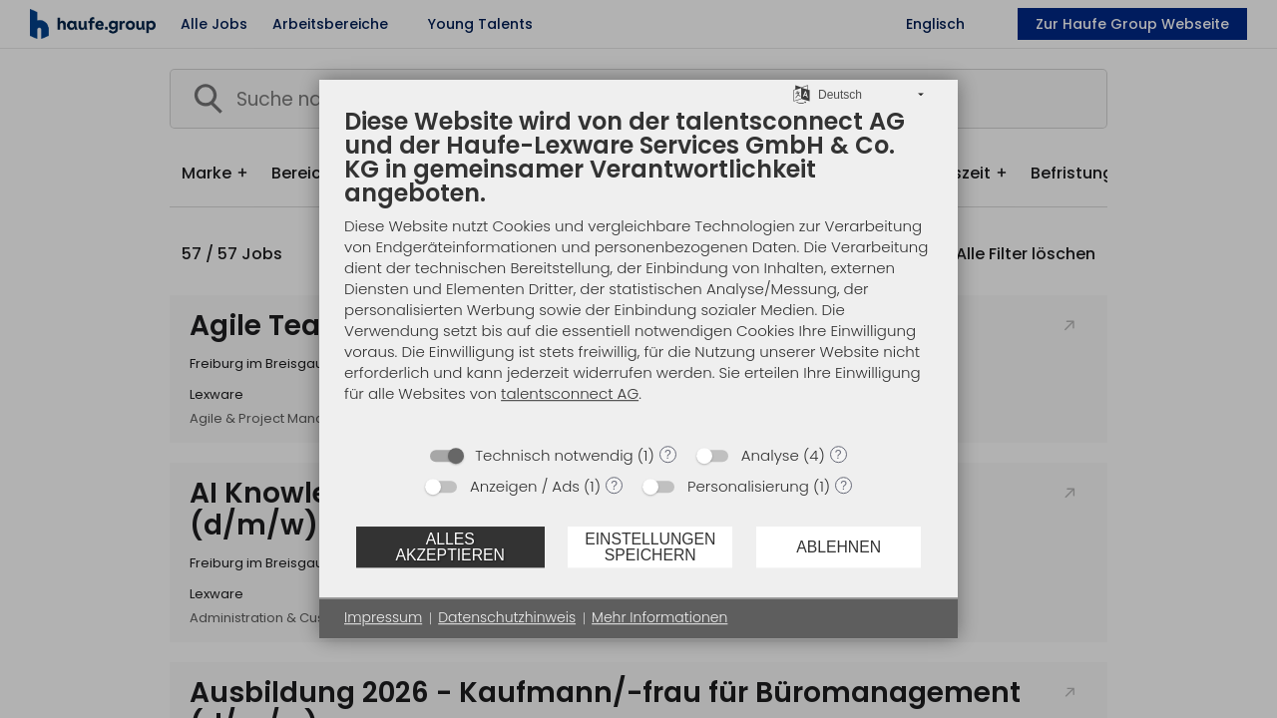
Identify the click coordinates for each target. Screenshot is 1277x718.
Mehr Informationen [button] (659, 617)
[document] (638, 270)
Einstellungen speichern (650, 547)
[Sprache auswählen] (801, 93)
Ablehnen (838, 546)
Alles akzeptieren (449, 547)
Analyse (770, 455)
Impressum (383, 617)
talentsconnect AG (569, 393)
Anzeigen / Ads (525, 486)
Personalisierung (748, 486)
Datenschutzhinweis (507, 617)
